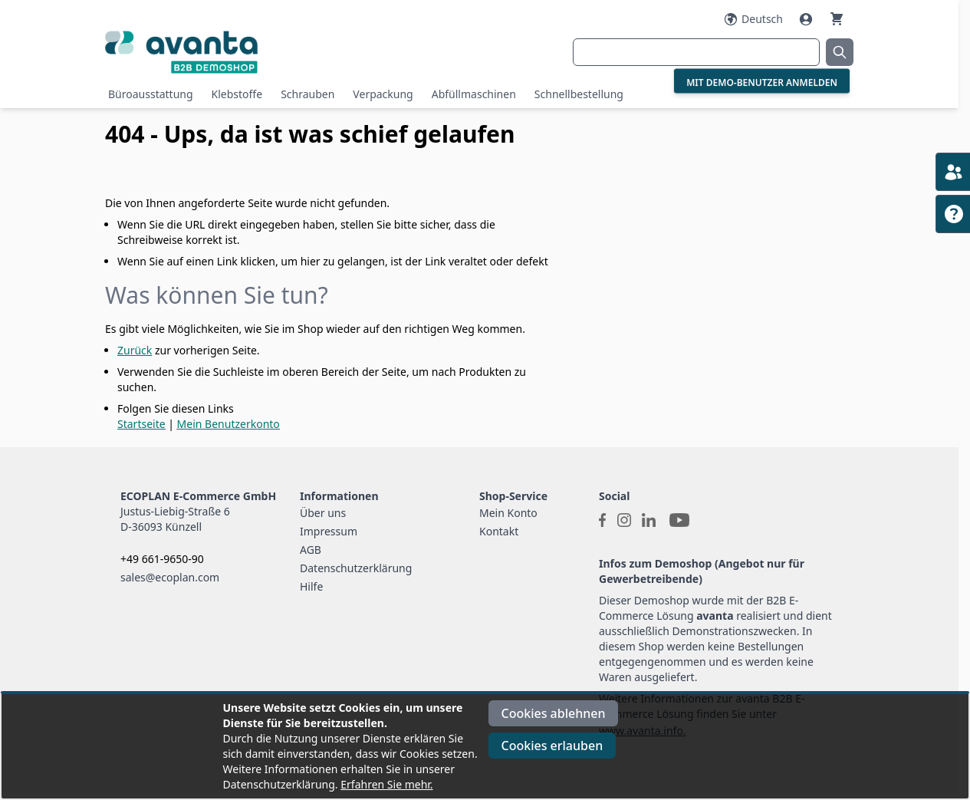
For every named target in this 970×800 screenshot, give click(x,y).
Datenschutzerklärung (356, 568)
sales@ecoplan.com (169, 577)
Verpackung (383, 94)
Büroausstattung (150, 94)
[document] (485, 746)
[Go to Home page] (229, 52)
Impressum (328, 531)
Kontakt (498, 531)
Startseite (141, 423)
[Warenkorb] (836, 19)
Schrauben (307, 94)
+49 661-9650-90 (162, 558)
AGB (310, 549)
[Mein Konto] (807, 19)
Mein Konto (508, 512)
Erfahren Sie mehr (385, 784)
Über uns (323, 512)
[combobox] (696, 52)
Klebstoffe (237, 94)
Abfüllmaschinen (474, 94)
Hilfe (311, 586)
